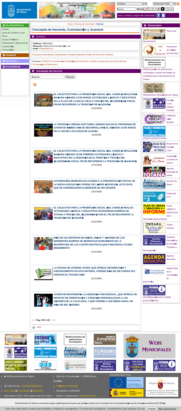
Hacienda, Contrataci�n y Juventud (77, 29)
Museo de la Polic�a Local (172, 147)
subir (36, 327)
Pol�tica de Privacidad (67, 386)
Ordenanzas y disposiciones (15, 43)
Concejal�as (8, 50)
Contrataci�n (58, 61)
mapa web (139, 15)
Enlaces (109, 54)
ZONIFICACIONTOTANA (154, 138)
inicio (120, 15)
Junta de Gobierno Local (13, 33)
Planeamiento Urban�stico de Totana (160, 95)
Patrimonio (51, 64)
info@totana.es (46, 48)
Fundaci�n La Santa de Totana (172, 159)
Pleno (4, 36)
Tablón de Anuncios (95, 54)
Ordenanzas (60, 54)
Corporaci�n (8, 46)
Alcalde (5, 29)
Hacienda (103, 61)
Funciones (37, 54)
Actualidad (48, 54)
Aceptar (151, 408)
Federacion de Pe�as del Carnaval (172, 49)
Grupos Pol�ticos (10, 39)
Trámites (72, 54)
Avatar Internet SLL (88, 396)
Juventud (114, 61)
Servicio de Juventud (84, 24)
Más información (167, 408)
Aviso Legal (9, 391)
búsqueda (150, 15)
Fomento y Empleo (88, 61)
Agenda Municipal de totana (172, 171)
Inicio (70, 24)
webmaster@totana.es (32, 386)
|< (33, 320)
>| (54, 320)
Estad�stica (72, 61)
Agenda (81, 54)
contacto (128, 15)
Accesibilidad (24, 391)
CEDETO (46, 61)
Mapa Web (38, 391)
